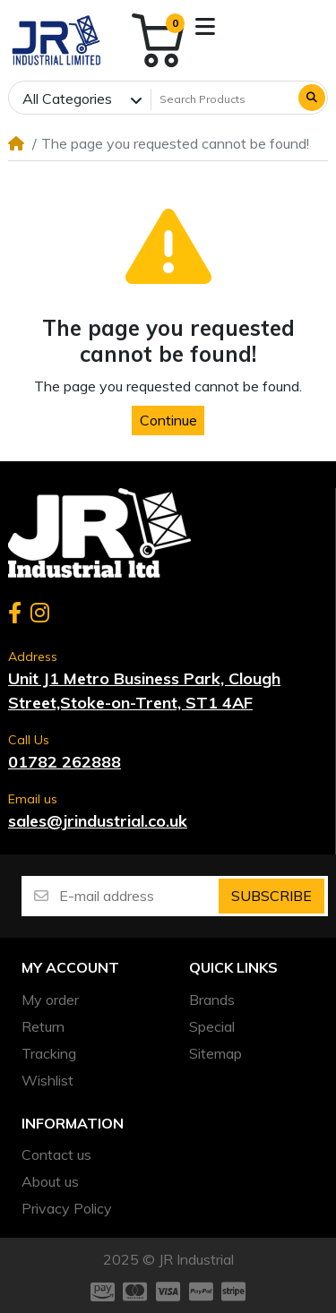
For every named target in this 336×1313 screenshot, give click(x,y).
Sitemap (215, 1053)
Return (43, 1026)
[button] (205, 26)
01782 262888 (64, 761)
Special (212, 1026)
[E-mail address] (138, 896)
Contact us (56, 1154)
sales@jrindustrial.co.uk (97, 821)
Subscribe (271, 896)
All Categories (67, 98)
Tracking (49, 1053)
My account (70, 967)
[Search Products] (223, 99)
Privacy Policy (67, 1208)
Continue (168, 420)
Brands (212, 999)
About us (50, 1181)
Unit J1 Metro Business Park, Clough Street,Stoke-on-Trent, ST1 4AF (144, 690)
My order (50, 999)
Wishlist (47, 1080)
